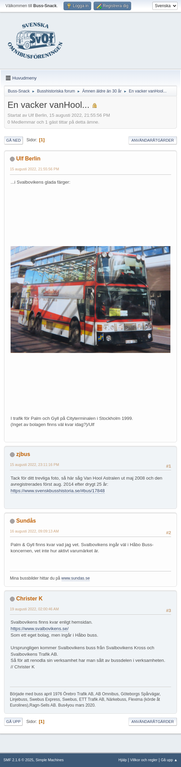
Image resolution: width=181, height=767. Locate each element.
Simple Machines (50, 760)
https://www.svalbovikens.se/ (40, 628)
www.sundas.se (75, 578)
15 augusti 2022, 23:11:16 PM (34, 465)
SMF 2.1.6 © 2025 (18, 760)
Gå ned (13, 140)
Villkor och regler (143, 760)
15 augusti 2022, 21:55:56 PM (34, 169)
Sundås (26, 521)
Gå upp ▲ (169, 760)
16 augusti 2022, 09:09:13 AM (34, 531)
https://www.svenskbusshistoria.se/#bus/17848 (58, 490)
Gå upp (13, 722)
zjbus (23, 454)
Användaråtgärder (152, 140)
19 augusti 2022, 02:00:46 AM (34, 609)
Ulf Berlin (28, 158)
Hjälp (123, 760)
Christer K (29, 598)
